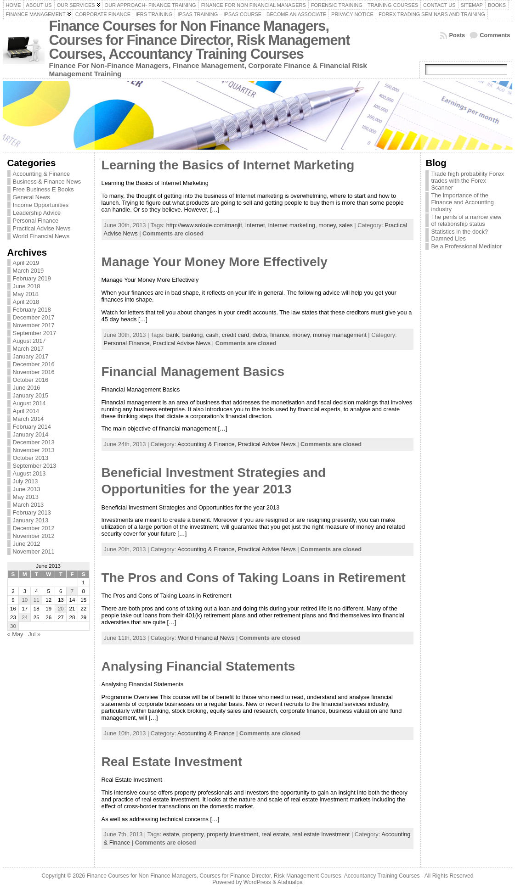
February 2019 (32, 278)
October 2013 (31, 457)
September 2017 (35, 333)
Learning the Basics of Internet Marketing (228, 165)
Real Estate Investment (172, 762)
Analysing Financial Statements (198, 666)
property (193, 834)
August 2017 (29, 340)
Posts (457, 35)
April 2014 (26, 411)
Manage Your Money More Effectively (215, 262)
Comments (495, 35)
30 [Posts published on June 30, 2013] (13, 626)
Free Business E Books (43, 189)
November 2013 (34, 450)
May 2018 (26, 294)
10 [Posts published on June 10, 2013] (25, 600)
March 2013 (28, 504)
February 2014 (32, 426)
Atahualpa (290, 882)
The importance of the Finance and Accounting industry (462, 202)
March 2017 (28, 348)
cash (212, 334)
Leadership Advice (37, 212)
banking (192, 334)
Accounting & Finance (41, 173)
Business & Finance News (47, 181)
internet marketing (291, 225)
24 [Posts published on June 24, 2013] (25, 617)
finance (279, 334)
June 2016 (26, 387)
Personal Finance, (128, 343)
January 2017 (31, 356)
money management (340, 334)
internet (255, 225)
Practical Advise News (42, 228)
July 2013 (25, 481)
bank (172, 334)
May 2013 (26, 496)
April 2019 (26, 262)
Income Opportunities (41, 205)
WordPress (257, 882)
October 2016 (31, 379)
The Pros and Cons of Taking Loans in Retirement (254, 578)
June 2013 (26, 489)
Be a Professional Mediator (466, 246)
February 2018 (32, 309)
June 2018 (26, 286)
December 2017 (34, 317)
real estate (275, 834)
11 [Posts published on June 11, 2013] (37, 600)
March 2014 (28, 418)
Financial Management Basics (193, 371)
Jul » (34, 634)
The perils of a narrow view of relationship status (466, 220)
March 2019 (28, 270)
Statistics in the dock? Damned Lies (459, 235)
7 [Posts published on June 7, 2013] (72, 591)
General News (31, 197)
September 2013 (35, 465)
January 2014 (31, 434)
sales (346, 225)
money (326, 225)
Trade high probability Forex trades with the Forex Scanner (467, 180)
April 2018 (26, 301)
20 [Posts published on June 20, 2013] (61, 608)
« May (15, 634)
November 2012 (34, 535)
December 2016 (34, 364)
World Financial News (41, 236)
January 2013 (31, 520)
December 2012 (34, 528)
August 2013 (29, 473)
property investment (232, 834)
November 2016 (34, 372)
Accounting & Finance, (207, 444)
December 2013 (34, 442)
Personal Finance (36, 220)
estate (171, 834)
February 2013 (32, 512)
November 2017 (34, 325)
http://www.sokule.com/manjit (204, 225)
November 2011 (34, 551)
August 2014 (29, 403)
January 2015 (31, 395)
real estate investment (321, 834)
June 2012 (26, 543)
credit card (235, 334)
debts (260, 334)
